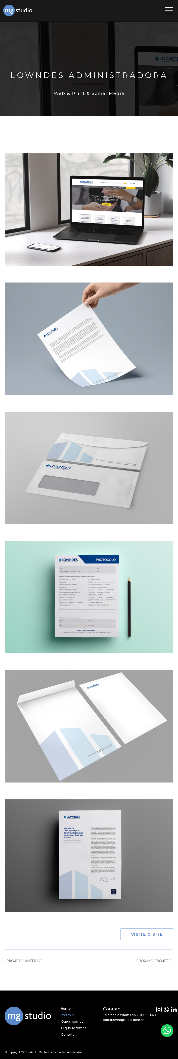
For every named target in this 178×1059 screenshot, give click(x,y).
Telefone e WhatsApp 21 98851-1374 (129, 1015)
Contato (68, 1034)
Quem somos (72, 1021)
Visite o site (147, 934)
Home (66, 1008)
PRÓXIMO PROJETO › (154, 961)
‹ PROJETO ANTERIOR (24, 961)
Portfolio (67, 1015)
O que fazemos (73, 1028)
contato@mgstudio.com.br (123, 1020)
